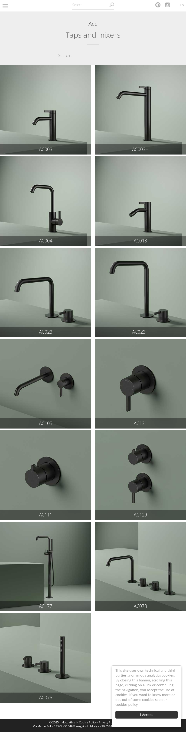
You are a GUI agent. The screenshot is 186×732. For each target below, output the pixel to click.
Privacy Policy (108, 722)
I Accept (146, 714)
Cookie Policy (88, 722)
